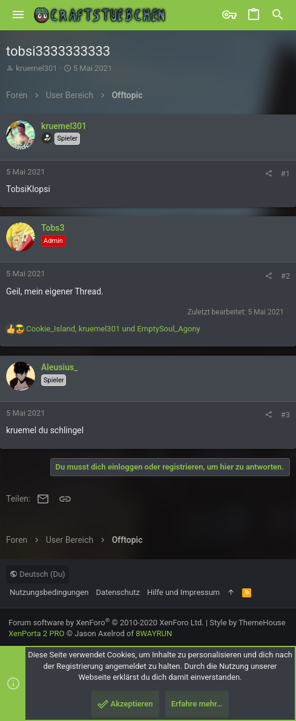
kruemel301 (36, 68)
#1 (285, 173)
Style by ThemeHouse (247, 622)
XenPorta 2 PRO (36, 633)
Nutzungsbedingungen (49, 592)
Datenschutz (117, 592)
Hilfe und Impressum (183, 592)
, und (113, 328)
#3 (285, 414)
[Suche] (278, 15)
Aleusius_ (59, 367)
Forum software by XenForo (106, 622)
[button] (18, 15)
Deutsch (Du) (37, 574)
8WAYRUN (154, 633)
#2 (285, 276)
